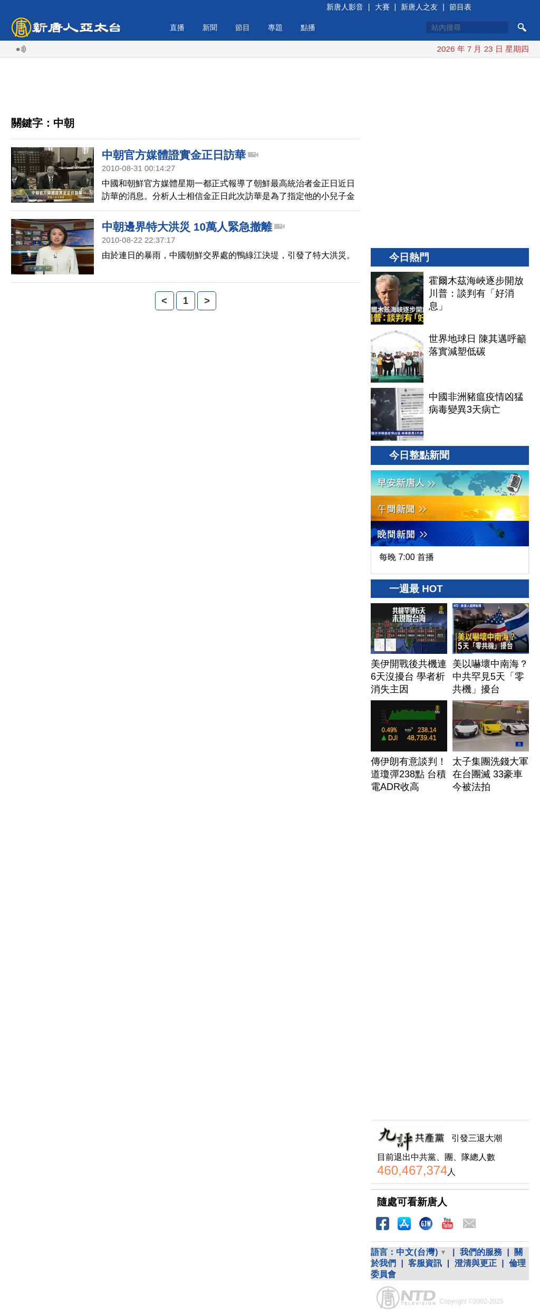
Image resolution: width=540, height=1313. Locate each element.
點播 (308, 27)
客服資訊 (425, 1263)
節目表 (460, 7)
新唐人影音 (344, 7)
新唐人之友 (419, 7)
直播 (177, 27)
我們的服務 (481, 1252)
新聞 (209, 27)
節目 (242, 27)
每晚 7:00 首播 (406, 557)
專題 (275, 27)
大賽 (382, 7)
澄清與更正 (476, 1263)
